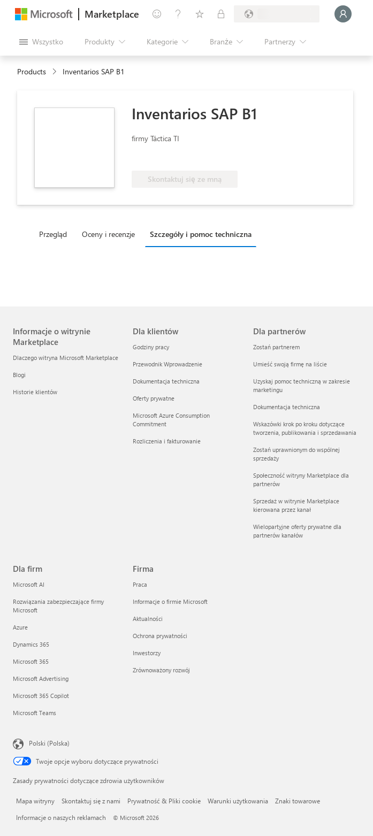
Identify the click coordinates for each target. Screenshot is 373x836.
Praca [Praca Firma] (140, 584)
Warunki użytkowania (238, 800)
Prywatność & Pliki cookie (164, 800)
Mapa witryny (35, 800)
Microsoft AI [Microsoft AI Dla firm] (28, 584)
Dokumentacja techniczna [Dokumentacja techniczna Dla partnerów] (286, 407)
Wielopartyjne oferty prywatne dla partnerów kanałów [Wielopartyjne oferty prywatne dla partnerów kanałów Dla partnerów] (297, 531)
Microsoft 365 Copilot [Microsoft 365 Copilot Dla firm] (41, 696)
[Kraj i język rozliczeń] (276, 13)
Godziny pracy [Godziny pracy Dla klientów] (151, 347)
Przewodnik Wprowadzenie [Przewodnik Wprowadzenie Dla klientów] (167, 364)
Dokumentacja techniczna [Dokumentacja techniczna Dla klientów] (166, 381)
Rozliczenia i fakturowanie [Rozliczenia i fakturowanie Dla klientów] (167, 441)
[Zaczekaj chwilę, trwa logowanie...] (343, 13)
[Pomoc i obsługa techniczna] (178, 14)
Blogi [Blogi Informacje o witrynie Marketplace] (19, 375)
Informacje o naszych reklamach (61, 817)
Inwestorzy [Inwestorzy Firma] (147, 653)
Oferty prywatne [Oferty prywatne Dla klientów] (153, 398)
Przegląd (53, 234)
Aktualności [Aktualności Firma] (148, 619)
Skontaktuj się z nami (91, 800)
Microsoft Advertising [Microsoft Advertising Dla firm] (40, 678)
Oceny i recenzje (108, 234)
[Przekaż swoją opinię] (156, 14)
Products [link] (31, 71)
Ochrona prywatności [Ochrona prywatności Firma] (160, 636)
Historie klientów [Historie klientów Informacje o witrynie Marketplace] (35, 392)
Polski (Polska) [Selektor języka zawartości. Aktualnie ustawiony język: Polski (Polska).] (49, 743)
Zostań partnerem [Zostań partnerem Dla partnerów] (276, 347)
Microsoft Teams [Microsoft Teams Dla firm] (34, 713)
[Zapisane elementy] (199, 14)
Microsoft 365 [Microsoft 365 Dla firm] (31, 661)
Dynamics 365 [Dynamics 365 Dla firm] (31, 644)
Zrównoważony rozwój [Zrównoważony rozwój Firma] (161, 670)
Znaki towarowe (297, 800)
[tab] (55, 234)
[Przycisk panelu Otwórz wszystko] (41, 42)
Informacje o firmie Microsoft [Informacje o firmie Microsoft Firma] (170, 601)
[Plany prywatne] (221, 14)
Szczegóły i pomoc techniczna (201, 234)
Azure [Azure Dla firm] (20, 627)
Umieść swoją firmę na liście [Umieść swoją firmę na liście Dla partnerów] (290, 364)
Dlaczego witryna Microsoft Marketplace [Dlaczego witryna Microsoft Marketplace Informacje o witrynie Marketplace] (65, 358)
